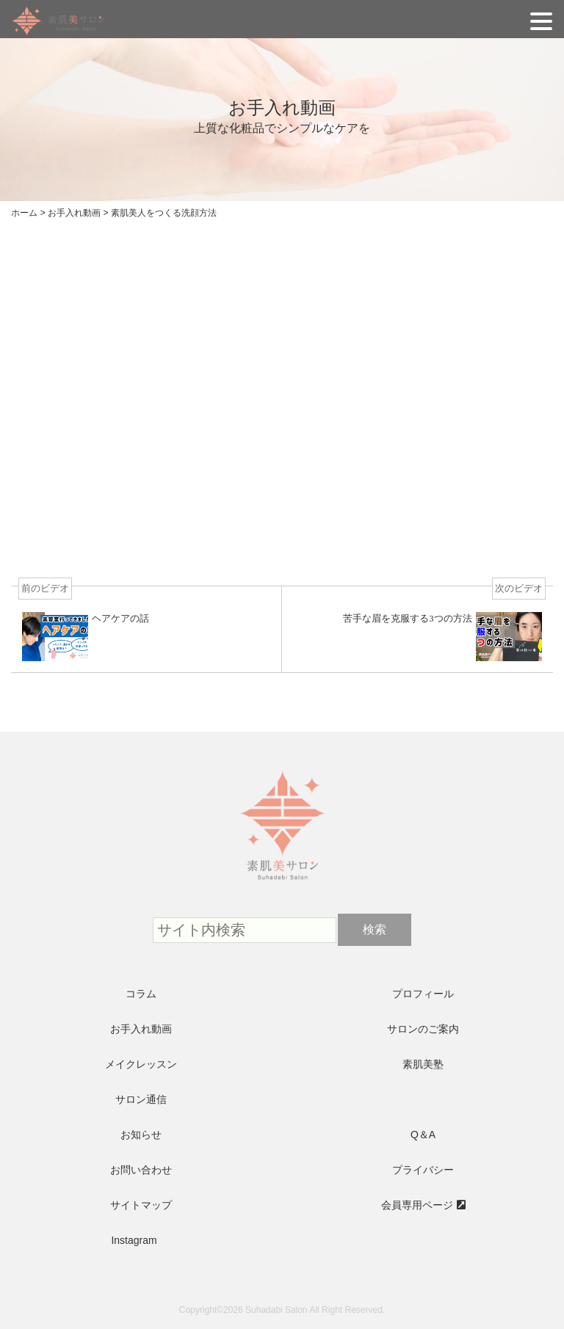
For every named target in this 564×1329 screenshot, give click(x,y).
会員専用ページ (417, 1205)
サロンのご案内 (423, 1029)
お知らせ (141, 1134)
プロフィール (423, 994)
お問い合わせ (141, 1170)
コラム (141, 994)
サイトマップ (141, 1205)
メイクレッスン (141, 1064)
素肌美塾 (423, 1064)
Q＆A (423, 1134)
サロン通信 (141, 1099)
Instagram (133, 1240)
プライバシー (423, 1170)
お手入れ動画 (141, 1029)
